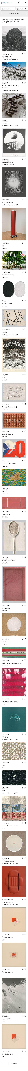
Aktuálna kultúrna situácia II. (10, 826)
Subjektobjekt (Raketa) (8, 560)
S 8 (3, 246)
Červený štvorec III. (7, 972)
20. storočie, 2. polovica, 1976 (10, 164)
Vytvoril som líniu (7, 1019)
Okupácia (4, 332)
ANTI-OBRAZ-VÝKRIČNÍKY (10, 701)
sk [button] (25, 2)
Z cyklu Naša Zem (7, 162)
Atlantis (4, 123)
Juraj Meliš (5, 83)
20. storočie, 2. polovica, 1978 (10, 59)
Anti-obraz (5, 737)
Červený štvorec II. (7, 937)
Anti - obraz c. (6, 608)
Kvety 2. (4, 491)
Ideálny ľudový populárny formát (11, 663)
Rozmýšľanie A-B (7, 303)
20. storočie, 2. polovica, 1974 (10, 125)
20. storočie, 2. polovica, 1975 (10, 90)
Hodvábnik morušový (8, 275)
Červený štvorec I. (7, 1054)
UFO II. (4, 642)
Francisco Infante (7, 54)
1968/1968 (4, 409)
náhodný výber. (6, 23)
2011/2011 (4, 248)
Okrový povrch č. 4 (7, 902)
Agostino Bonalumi (7, 899)
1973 (3, 767)
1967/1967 (4, 644)
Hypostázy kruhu (7, 56)
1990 (3, 828)
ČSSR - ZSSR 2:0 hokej (9, 463)
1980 (3, 939)
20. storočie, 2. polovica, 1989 (10, 863)
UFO (3, 790)
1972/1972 (4, 517)
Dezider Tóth (5, 935)
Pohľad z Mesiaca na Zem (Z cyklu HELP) (10, 86)
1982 (3, 1021)
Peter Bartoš (5, 301)
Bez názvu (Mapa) (7, 202)
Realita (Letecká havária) (9, 407)
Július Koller (5, 404)
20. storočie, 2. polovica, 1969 (10, 793)
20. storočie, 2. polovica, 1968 (10, 739)
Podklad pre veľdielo (8, 861)
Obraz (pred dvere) (7, 434)
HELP (3, 377)
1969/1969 (4, 466)
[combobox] (10, 3)
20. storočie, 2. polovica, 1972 (10, 334)
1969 (3, 704)
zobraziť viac (14, 1063)
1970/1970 (4, 277)
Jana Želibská (6, 272)
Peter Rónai (5, 858)
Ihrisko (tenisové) (7, 514)
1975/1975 (4, 306)
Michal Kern (5, 159)
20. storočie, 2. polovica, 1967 (10, 904)
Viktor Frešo (5, 243)
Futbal (4, 765)
